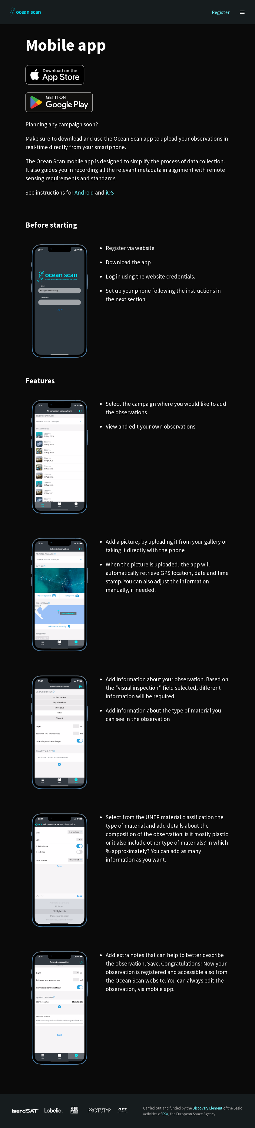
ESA (165, 1113)
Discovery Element (207, 1108)
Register (221, 12)
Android (84, 192)
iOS (110, 192)
